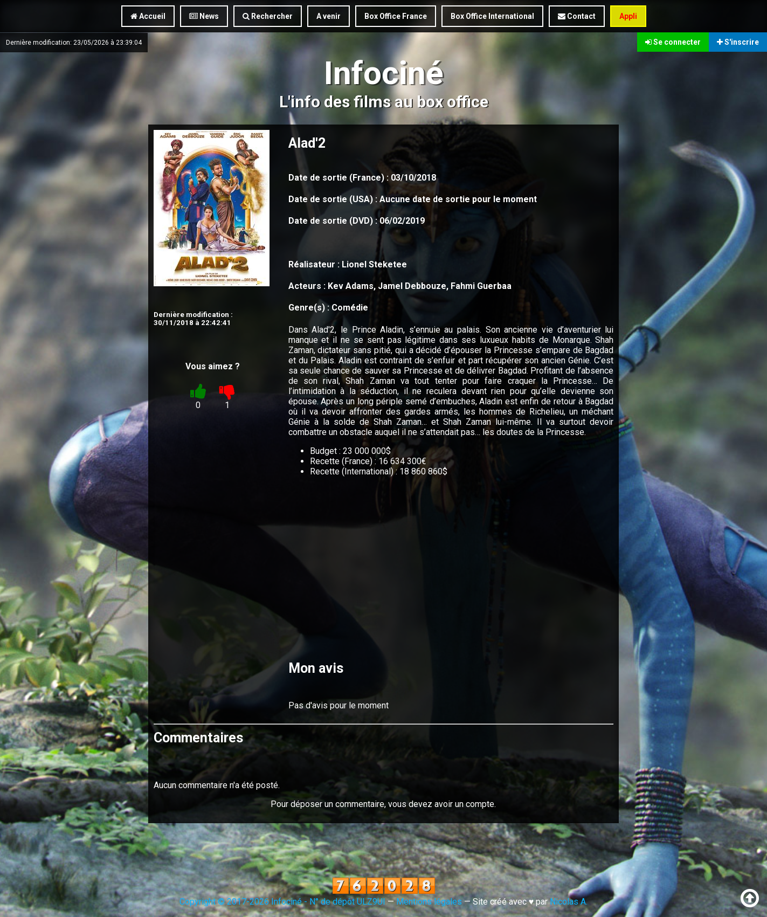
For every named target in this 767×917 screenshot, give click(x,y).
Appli (628, 16)
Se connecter (673, 42)
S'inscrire (738, 42)
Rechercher (268, 16)
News (204, 16)
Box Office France (395, 16)
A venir (328, 16)
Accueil (147, 16)
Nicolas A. (569, 902)
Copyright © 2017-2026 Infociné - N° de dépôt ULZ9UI (282, 902)
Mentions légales (429, 902)
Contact (577, 16)
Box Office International (492, 16)
